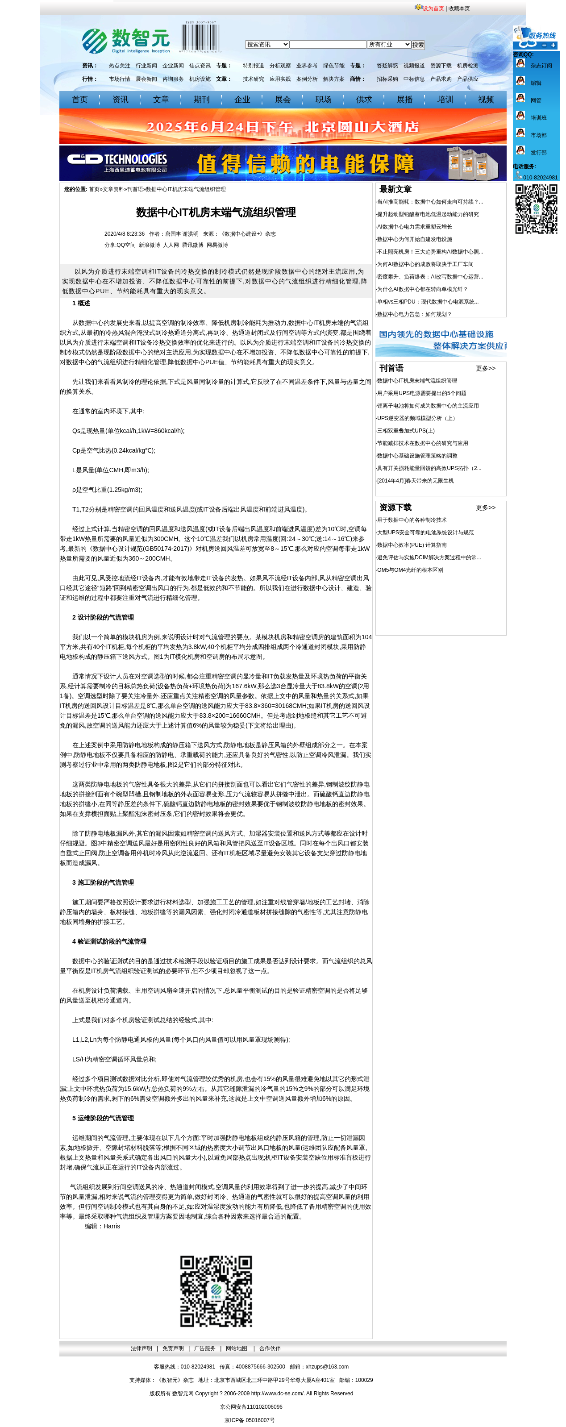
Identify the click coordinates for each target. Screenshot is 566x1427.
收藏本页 (459, 8)
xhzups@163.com (327, 1367)
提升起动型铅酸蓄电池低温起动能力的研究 (428, 214)
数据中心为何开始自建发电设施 (414, 239)
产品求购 (441, 79)
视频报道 (414, 65)
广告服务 (205, 1348)
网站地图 (237, 1348)
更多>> (485, 368)
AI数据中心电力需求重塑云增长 (414, 227)
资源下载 (441, 65)
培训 (445, 99)
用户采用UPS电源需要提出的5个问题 (421, 393)
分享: (110, 245)
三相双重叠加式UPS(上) (406, 431)
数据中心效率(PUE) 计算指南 (412, 545)
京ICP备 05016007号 (250, 1420)
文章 (161, 99)
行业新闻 (146, 65)
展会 (283, 99)
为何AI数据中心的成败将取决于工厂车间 (425, 264)
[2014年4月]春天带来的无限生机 (415, 481)
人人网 (171, 245)
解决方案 (334, 79)
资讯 (120, 99)
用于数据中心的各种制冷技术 (412, 520)
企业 (242, 99)
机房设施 (200, 79)
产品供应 (468, 79)
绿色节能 (334, 65)
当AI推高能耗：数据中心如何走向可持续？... (430, 202)
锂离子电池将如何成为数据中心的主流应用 (428, 406)
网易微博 (217, 245)
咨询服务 (173, 79)
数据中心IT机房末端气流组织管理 (417, 381)
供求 (364, 99)
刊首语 (135, 189)
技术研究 (253, 79)
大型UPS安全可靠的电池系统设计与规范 (425, 532)
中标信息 (414, 79)
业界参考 (307, 65)
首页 (80, 99)
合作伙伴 (270, 1348)
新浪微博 (149, 245)
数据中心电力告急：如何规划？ (414, 314)
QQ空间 (126, 245)
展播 (405, 99)
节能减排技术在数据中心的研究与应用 (422, 443)
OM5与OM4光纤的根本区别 (410, 570)
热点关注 (119, 65)
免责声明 (173, 1348)
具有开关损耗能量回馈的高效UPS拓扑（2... (429, 468)
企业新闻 (173, 65)
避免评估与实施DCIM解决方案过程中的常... (429, 557)
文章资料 (113, 189)
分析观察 (280, 65)
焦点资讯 (200, 65)
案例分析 (307, 79)
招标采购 (387, 79)
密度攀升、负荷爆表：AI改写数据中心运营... (430, 277)
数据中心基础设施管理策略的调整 (417, 456)
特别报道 (253, 65)
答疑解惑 (387, 65)
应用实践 (280, 79)
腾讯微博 (193, 245)
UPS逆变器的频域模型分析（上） (417, 418)
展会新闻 (146, 79)
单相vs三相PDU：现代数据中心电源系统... (428, 302)
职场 (324, 99)
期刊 (202, 99)
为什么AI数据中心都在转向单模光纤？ (422, 289)
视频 (486, 99)
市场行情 (119, 79)
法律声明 (141, 1348)
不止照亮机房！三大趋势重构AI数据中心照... (430, 252)
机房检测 (468, 65)
